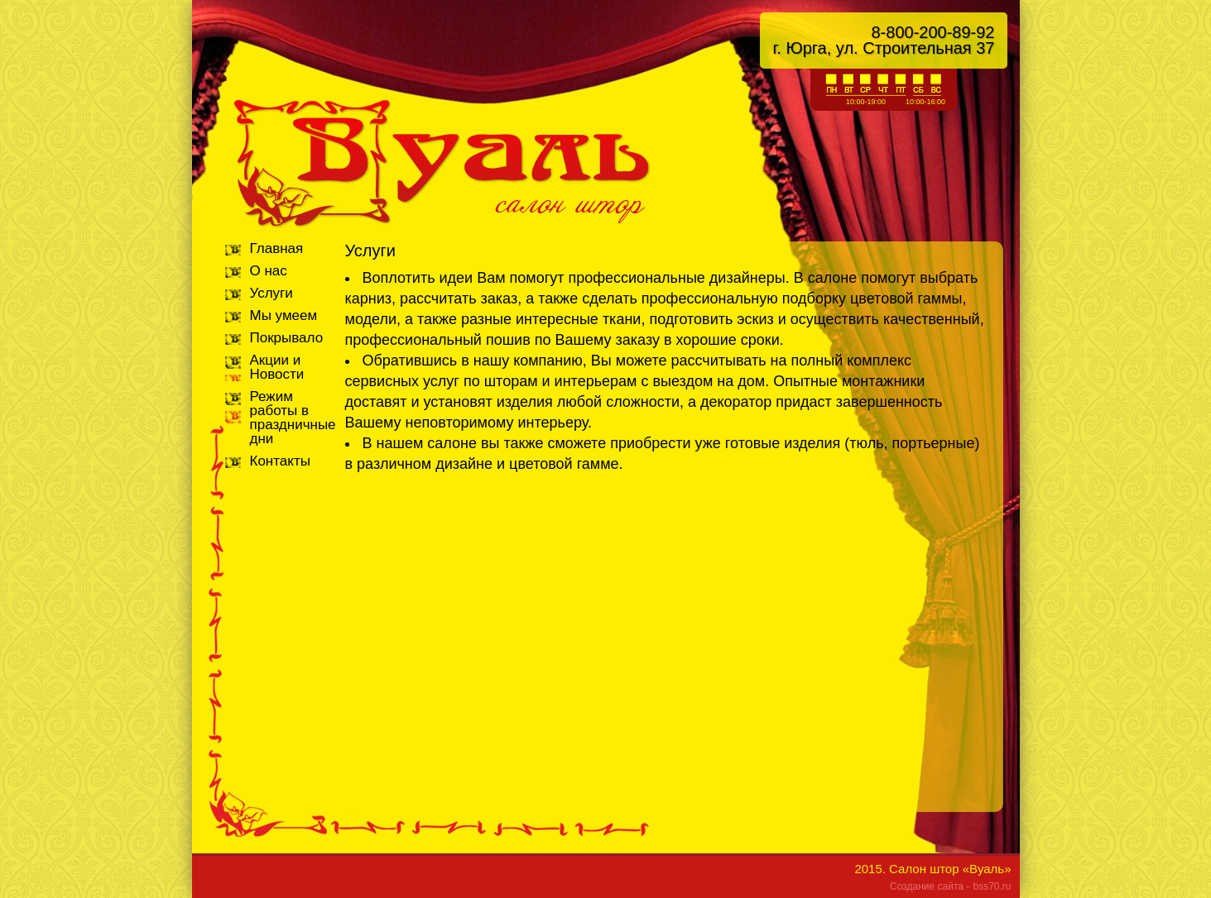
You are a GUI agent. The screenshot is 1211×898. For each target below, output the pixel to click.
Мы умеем (284, 315)
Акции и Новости (277, 367)
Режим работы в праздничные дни (293, 418)
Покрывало (287, 338)
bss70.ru (992, 886)
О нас (268, 271)
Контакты (280, 461)
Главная (277, 248)
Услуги (271, 293)
